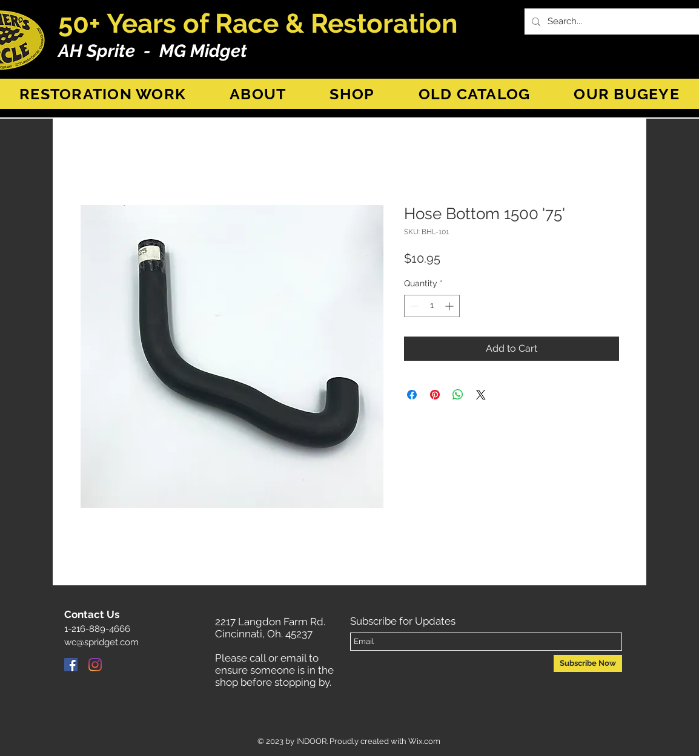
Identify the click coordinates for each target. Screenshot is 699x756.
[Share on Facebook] (412, 394)
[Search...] (615, 21)
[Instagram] (95, 664)
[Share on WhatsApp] (458, 394)
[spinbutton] (432, 306)
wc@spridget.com (101, 642)
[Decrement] (413, 306)
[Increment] (450, 306)
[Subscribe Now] (588, 663)
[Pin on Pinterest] (435, 394)
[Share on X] (481, 394)
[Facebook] (71, 664)
